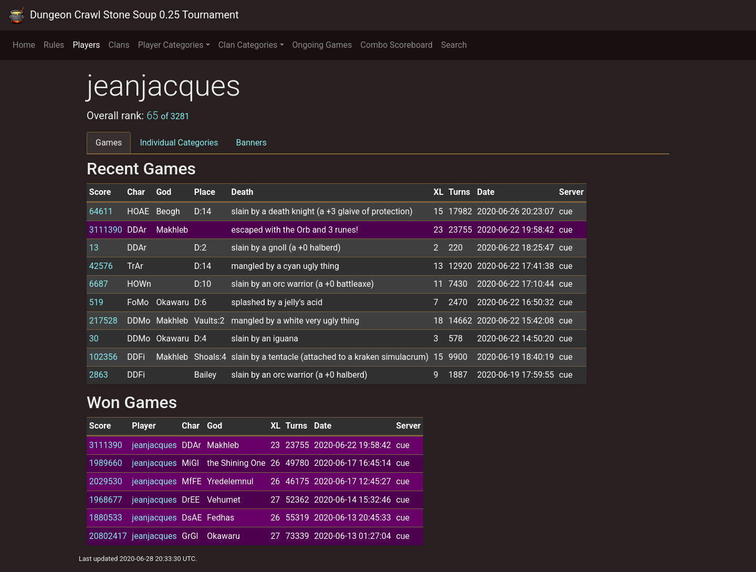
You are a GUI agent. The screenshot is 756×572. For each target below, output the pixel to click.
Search (454, 45)
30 (94, 339)
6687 (98, 284)
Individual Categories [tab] (179, 143)
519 (96, 302)
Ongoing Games (322, 45)
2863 (98, 375)
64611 (101, 211)
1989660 (105, 463)
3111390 (105, 230)
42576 (101, 266)
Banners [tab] (251, 143)
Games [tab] (109, 143)
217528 (103, 321)
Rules (54, 45)
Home (24, 45)
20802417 (108, 536)
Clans (119, 45)
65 (168, 115)
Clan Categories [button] (248, 45)
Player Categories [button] (171, 45)
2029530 (105, 481)
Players (86, 45)
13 (94, 248)
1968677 (105, 500)
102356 (103, 357)
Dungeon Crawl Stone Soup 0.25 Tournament (123, 15)
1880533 (105, 518)
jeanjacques (154, 445)
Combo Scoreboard (397, 45)
